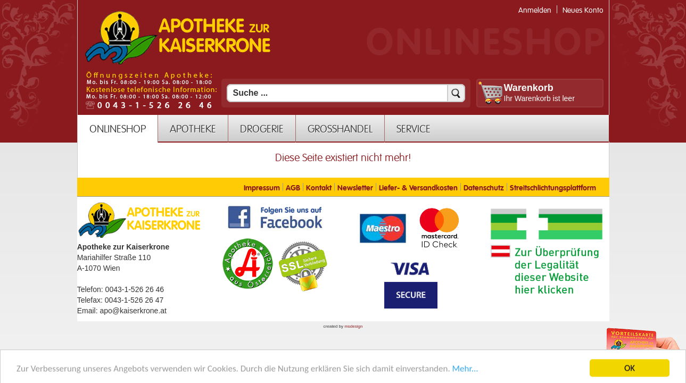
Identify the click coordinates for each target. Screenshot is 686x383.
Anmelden (534, 10)
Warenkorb (528, 87)
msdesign (353, 326)
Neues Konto (583, 10)
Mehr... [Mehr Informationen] (465, 374)
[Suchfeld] (346, 93)
